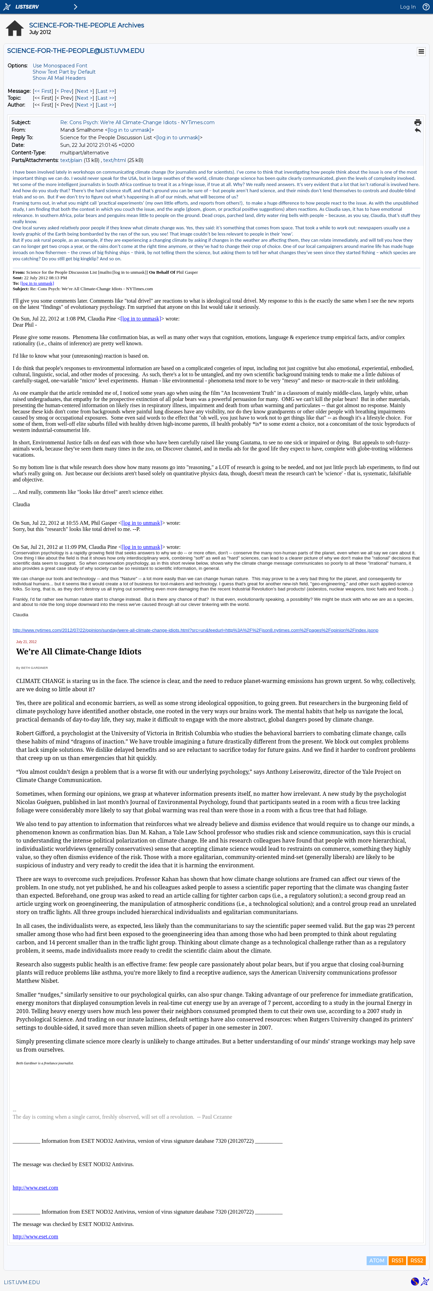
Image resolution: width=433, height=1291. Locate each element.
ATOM (377, 1261)
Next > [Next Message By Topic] (85, 98)
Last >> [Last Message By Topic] (106, 98)
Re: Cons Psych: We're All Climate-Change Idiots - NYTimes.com (137, 122)
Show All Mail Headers (59, 78)
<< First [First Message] (43, 91)
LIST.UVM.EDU (22, 1282)
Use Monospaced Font (60, 66)
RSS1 (397, 1261)
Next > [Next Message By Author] (85, 105)
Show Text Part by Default (64, 72)
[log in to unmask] (129, 130)
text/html (114, 160)
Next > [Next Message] (85, 91)
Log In (408, 7)
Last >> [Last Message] (106, 91)
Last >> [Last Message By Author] (106, 105)
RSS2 (416, 1261)
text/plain (71, 160)
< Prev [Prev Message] (64, 91)
